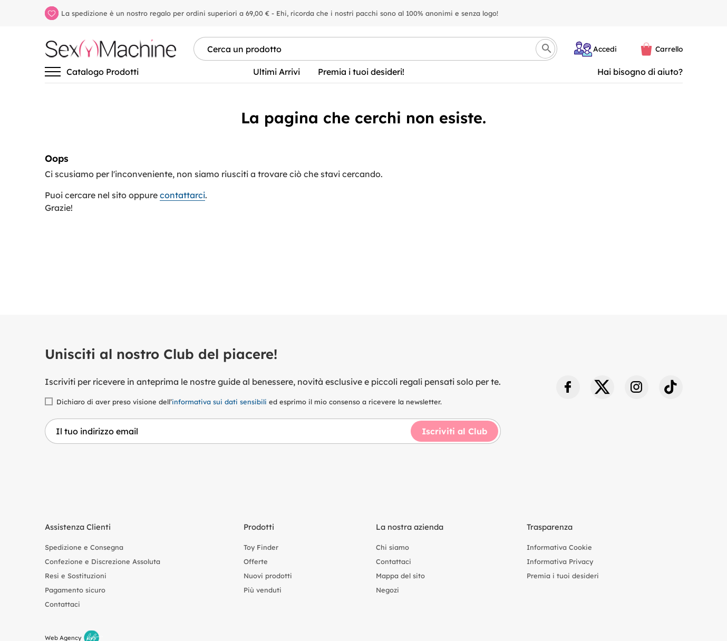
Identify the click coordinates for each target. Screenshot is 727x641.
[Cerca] (545, 49)
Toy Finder (261, 547)
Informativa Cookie (559, 547)
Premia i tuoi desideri (563, 575)
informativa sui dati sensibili (219, 401)
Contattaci (62, 604)
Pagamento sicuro (75, 590)
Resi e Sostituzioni (75, 575)
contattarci (182, 195)
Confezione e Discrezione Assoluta (102, 561)
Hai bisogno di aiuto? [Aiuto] (640, 71)
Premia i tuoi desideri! (361, 71)
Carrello (669, 48)
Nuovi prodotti (268, 575)
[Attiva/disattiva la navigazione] (53, 72)
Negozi (387, 590)
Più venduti (263, 590)
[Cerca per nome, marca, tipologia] (375, 49)
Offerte (256, 561)
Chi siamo (392, 547)
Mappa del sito (400, 575)
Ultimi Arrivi (276, 71)
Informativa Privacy (560, 561)
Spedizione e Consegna (84, 547)
